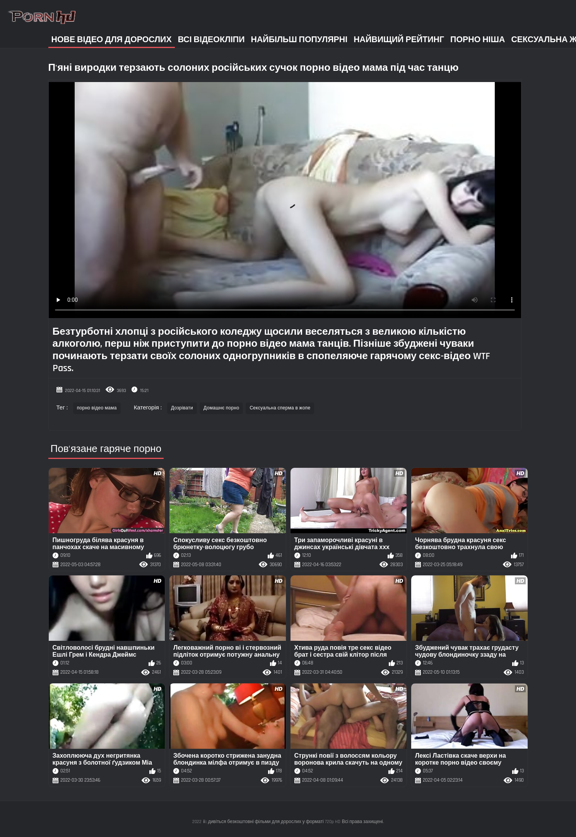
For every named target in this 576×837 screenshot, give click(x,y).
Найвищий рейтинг (399, 39)
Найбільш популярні (299, 39)
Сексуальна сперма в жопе (280, 408)
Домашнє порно (221, 408)
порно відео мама (97, 408)
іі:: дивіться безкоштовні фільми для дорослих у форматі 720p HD (271, 822)
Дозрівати (182, 408)
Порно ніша (477, 39)
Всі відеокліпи (211, 39)
